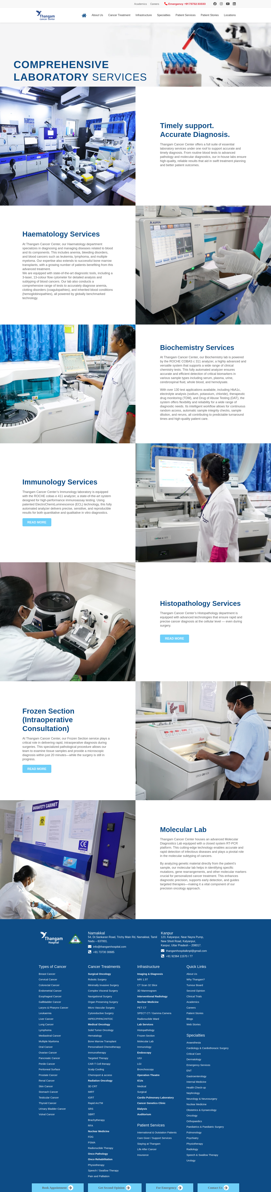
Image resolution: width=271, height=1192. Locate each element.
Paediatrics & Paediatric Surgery (205, 1126)
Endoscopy (144, 1052)
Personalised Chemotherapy (104, 1046)
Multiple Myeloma (49, 1041)
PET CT (141, 1007)
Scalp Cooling (96, 1069)
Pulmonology (194, 1132)
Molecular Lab (145, 1041)
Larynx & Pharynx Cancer (53, 1007)
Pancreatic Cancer (49, 1058)
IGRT (91, 1097)
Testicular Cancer (49, 1097)
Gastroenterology (196, 1076)
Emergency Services (198, 1065)
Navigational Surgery (100, 996)
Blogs (189, 1018)
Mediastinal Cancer (50, 1035)
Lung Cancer (46, 1024)
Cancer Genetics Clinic (151, 1103)
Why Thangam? (195, 979)
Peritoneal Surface (49, 1069)
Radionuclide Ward (148, 1018)
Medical (141, 1086)
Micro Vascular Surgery (101, 1007)
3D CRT (92, 1086)
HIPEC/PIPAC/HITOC (100, 1018)
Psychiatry (192, 1137)
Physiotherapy (96, 1164)
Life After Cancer (147, 1149)
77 (191, 956)
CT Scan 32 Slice (147, 985)
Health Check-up (196, 1087)
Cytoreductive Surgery (101, 1013)
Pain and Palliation (98, 1176)
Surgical (142, 1091)
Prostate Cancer (48, 1075)
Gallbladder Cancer (50, 1001)
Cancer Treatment (119, 15)
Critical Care (193, 1053)
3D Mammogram (147, 990)
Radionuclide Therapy (100, 1148)
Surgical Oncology (99, 973)
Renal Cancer (47, 1080)
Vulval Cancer (47, 1114)
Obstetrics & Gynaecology (201, 1109)
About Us (97, 15)
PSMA (91, 1142)
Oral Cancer (46, 1046)
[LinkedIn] (234, 4)
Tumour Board (194, 985)
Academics (140, 4)
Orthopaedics (194, 1121)
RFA (90, 1125)
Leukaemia (45, 1013)
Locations (230, 15)
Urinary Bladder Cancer (52, 1108)
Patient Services (186, 15)
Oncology (191, 1115)
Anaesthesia (193, 1042)
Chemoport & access (100, 1075)
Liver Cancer (46, 1018)
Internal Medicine (196, 1081)
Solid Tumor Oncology (101, 1030)
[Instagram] (215, 4)
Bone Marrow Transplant (102, 1041)
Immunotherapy (97, 1052)
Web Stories (193, 1024)
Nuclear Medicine (98, 1131)
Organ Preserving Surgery (103, 1001)
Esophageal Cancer (50, 996)
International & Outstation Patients (157, 1132)
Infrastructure (144, 15)
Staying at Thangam (148, 1143)
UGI (139, 1058)
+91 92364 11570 (177, 956)
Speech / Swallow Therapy (103, 1170)
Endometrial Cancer (50, 990)
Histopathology (145, 1030)
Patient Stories (210, 15)
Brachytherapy (96, 1120)
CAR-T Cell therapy (99, 1063)
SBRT (91, 1114)
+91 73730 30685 (104, 952)
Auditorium (144, 1114)
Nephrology (193, 1093)
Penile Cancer (47, 1063)
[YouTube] (228, 4)
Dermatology (193, 1059)
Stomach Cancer (48, 1091)
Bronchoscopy (145, 1069)
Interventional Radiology (152, 996)
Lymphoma (45, 1030)
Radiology (192, 1149)
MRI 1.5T (142, 979)
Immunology (144, 1046)
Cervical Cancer (48, 979)
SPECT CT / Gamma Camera (154, 1013)
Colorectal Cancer (49, 985)
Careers (154, 4)
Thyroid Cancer (48, 1103)
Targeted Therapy (98, 1058)
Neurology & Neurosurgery (201, 1098)
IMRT (91, 1091)
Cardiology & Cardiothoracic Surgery (207, 1048)
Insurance (143, 1154)
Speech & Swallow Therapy (202, 1154)
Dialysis (142, 1108)
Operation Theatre (148, 1075)
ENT (189, 1070)
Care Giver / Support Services (154, 1137)
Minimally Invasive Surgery (103, 985)
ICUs (140, 1080)
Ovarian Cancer (48, 1052)
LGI (139, 1063)
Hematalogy (95, 1035)
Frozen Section (146, 1035)
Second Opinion (195, 990)
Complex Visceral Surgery (103, 990)
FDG (91, 1136)
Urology (190, 1160)
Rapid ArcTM (95, 1103)
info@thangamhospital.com (110, 946)
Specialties (163, 15)
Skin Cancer (46, 1086)
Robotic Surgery (97, 979)
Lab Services (145, 1024)
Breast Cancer (47, 973)
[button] (37, 522)
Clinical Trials (194, 996)
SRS (90, 1108)
